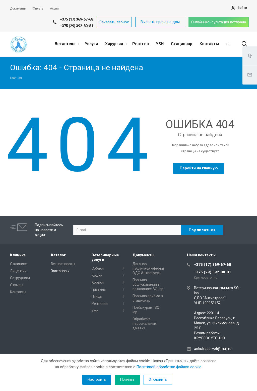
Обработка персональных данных (145, 323)
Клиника (18, 255)
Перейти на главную (199, 168)
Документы (143, 255)
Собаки (98, 268)
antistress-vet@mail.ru (212, 348)
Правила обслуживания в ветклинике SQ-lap (148, 284)
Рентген (140, 43)
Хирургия (116, 43)
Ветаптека (67, 43)
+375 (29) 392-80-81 (76, 26)
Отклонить (158, 379)
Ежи (95, 310)
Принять (127, 379)
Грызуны (99, 289)
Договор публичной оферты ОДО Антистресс (148, 268)
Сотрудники (20, 278)
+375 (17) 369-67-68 (76, 19)
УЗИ (160, 43)
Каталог (58, 255)
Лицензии (18, 271)
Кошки (97, 275)
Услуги (91, 43)
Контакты (209, 43)
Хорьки (98, 282)
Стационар (181, 43)
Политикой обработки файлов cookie (168, 367)
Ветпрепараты (63, 264)
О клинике (18, 264)
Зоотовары (60, 271)
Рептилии (100, 303)
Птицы (97, 296)
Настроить (97, 379)
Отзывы (16, 285)
